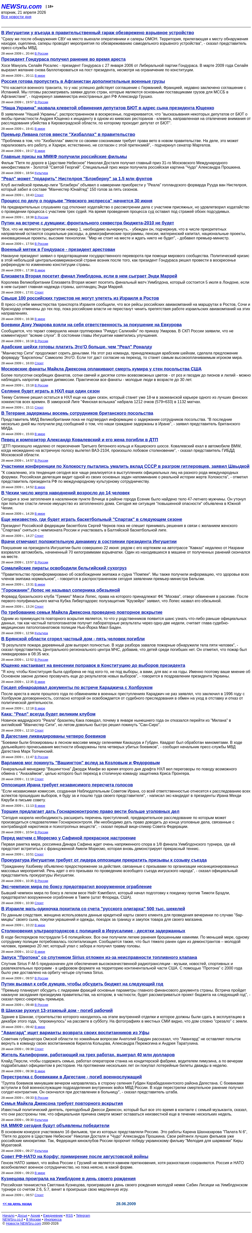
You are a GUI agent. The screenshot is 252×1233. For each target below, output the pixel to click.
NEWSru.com (21, 6)
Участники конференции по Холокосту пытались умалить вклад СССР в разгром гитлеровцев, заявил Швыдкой (125, 466)
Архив (35, 1216)
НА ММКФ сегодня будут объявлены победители (55, 1125)
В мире (40, 75)
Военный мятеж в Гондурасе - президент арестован (58, 249)
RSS (69, 1216)
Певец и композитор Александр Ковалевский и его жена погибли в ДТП (79, 439)
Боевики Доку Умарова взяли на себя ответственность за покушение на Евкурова (91, 324)
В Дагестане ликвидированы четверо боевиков (53, 736)
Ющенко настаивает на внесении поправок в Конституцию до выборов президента (93, 665)
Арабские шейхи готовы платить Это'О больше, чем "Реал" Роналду (76, 346)
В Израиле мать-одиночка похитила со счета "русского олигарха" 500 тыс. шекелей (93, 908)
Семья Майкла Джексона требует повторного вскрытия (62, 1103)
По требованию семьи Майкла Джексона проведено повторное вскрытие (81, 612)
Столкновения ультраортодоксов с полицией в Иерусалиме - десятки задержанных (93, 930)
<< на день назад (17, 1204)
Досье (22, 1216)
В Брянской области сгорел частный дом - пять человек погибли (73, 638)
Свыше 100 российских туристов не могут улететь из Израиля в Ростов (80, 298)
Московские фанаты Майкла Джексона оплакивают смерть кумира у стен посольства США (101, 369)
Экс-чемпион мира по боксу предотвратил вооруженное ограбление (76, 886)
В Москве (33, 1219)
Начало (8, 1216)
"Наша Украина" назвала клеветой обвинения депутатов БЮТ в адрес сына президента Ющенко (107, 107)
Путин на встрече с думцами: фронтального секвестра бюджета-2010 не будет (87, 222)
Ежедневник (53, 1216)
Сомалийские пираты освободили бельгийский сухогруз (63, 568)
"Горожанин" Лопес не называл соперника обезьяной (60, 590)
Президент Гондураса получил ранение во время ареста (63, 59)
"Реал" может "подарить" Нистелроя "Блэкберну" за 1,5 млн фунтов (76, 178)
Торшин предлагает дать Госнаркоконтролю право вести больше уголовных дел (90, 811)
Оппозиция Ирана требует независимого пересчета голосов (67, 784)
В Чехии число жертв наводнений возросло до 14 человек (65, 492)
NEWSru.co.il (12, 1219)
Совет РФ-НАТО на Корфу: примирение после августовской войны (74, 1156)
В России (41, 53)
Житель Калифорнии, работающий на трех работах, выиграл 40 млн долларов (88, 1054)
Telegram (83, 1216)
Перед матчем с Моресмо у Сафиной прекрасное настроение (68, 838)
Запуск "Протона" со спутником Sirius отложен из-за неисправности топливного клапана (99, 957)
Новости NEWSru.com (23, 1223)
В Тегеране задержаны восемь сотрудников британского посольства (77, 413)
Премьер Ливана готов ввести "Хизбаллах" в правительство (68, 134)
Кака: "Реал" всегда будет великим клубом (48, 714)
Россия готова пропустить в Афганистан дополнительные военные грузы (83, 81)
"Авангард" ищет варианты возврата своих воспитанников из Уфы (75, 1032)
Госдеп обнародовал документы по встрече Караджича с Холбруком (77, 687)
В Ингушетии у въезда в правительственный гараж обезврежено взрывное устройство (97, 32)
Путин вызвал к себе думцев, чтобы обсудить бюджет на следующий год (82, 984)
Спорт (39, 195)
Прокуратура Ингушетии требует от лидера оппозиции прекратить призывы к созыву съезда (104, 860)
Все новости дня (16, 17)
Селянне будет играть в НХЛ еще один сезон (50, 391)
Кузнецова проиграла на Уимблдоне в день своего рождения (68, 1178)
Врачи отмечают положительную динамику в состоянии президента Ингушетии (89, 541)
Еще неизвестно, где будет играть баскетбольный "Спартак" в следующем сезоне (91, 519)
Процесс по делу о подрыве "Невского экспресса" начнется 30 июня (76, 200)
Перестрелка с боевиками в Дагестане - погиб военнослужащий (71, 1076)
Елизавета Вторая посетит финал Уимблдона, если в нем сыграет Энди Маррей (89, 276)
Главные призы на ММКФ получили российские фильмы (64, 156)
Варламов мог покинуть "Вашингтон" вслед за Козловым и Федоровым (80, 762)
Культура (41, 173)
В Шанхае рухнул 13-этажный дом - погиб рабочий (57, 1010)
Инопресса (53, 1219)
